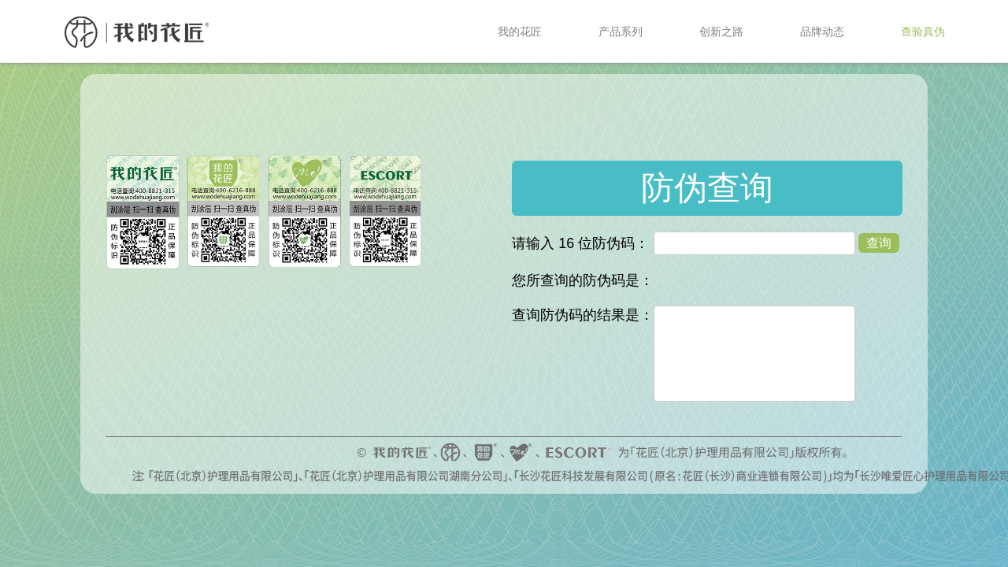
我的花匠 (520, 31)
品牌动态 (822, 31)
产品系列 (620, 31)
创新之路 (721, 31)
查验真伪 (923, 31)
